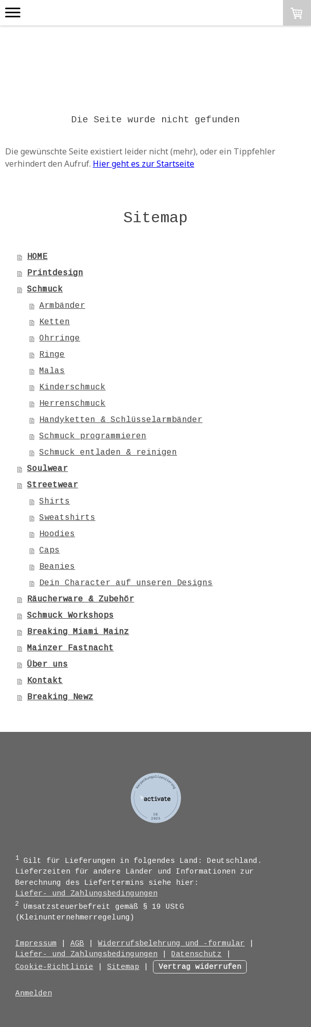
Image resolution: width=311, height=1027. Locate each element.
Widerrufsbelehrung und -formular (171, 943)
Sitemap (123, 967)
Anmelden (33, 993)
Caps (49, 550)
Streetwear (52, 485)
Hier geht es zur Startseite (143, 163)
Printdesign (55, 273)
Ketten (54, 322)
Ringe (52, 354)
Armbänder (62, 305)
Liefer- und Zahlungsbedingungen (86, 893)
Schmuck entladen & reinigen (108, 452)
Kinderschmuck (72, 387)
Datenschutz (196, 954)
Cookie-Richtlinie (54, 967)
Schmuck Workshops (70, 615)
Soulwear (47, 468)
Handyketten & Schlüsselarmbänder (120, 420)
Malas (52, 371)
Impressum (36, 943)
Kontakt (45, 681)
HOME (37, 256)
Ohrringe (59, 338)
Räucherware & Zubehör (80, 599)
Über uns (47, 664)
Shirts (54, 501)
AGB (77, 943)
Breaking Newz (60, 697)
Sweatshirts (67, 517)
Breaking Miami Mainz (78, 632)
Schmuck (45, 289)
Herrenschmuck (72, 403)
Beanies (57, 566)
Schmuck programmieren (92, 436)
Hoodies (57, 534)
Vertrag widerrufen (200, 967)
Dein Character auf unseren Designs (126, 583)
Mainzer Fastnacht (70, 648)
